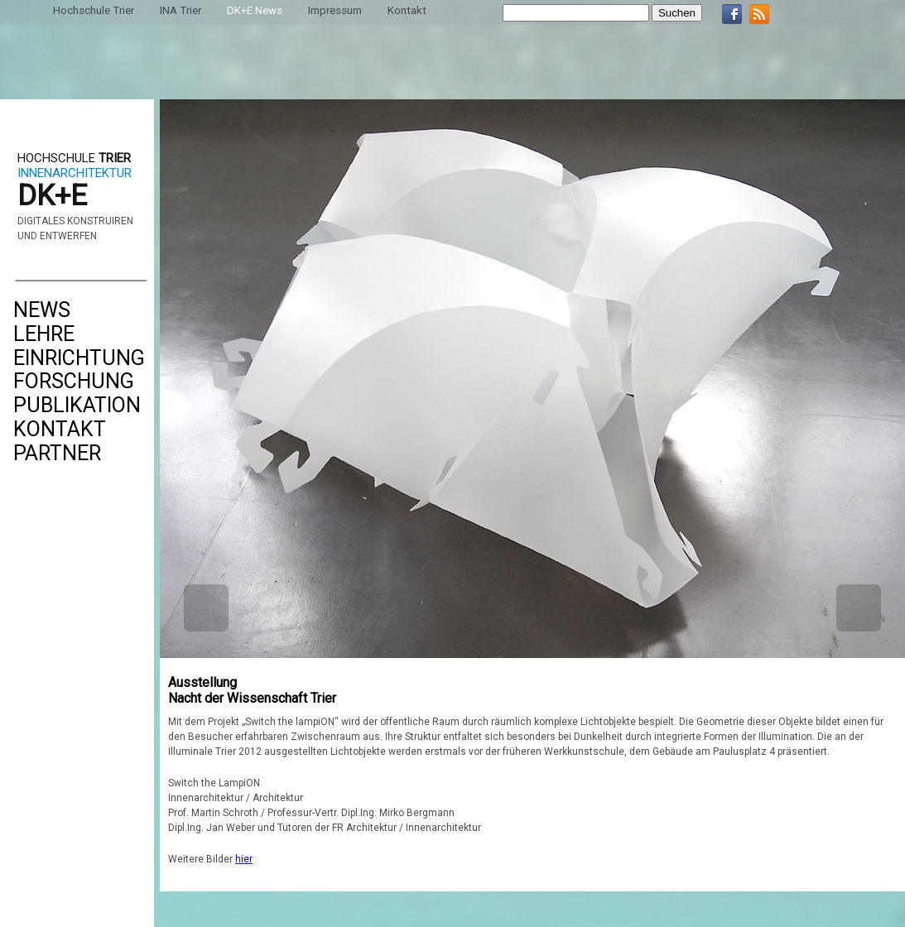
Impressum (335, 10)
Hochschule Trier (93, 10)
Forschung (73, 381)
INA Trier (180, 10)
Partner (57, 453)
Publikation (77, 405)
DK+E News (254, 10)
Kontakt (59, 429)
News (41, 310)
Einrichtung (79, 358)
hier (244, 859)
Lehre (44, 334)
